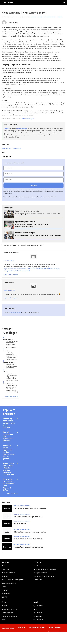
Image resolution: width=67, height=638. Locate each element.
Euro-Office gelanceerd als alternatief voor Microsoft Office (9, 484)
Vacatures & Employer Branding (44, 576)
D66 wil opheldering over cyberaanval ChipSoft (8, 436)
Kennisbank (5, 569)
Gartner (60, 17)
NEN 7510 (5, 597)
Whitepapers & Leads (40, 573)
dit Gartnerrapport (28, 119)
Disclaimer (21, 627)
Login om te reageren (11, 275)
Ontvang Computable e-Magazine (13, 580)
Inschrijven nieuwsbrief (9, 616)
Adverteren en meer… (40, 566)
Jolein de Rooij (13, 22)
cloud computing (21, 129)
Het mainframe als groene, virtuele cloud (28, 547)
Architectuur (6, 148)
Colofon (4, 606)
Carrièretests (6, 566)
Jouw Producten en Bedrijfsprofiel (45, 569)
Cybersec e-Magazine (9, 583)
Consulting (17, 148)
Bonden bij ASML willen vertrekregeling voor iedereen (9, 423)
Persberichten (38, 580)
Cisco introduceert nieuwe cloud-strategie (28, 539)
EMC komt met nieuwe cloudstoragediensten (30, 532)
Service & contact (7, 613)
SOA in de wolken (20, 523)
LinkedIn (39, 613)
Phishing (5, 590)
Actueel (33, 17)
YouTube (39, 616)
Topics (4, 587)
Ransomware (6, 593)
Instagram (39, 619)
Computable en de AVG (9, 609)
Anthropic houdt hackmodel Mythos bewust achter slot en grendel (9, 452)
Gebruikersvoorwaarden (37, 627)
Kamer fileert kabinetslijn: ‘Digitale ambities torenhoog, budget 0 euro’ (9, 468)
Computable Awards (8, 573)
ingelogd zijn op (15, 312)
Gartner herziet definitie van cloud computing (30, 508)
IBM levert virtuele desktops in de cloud (28, 517)
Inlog (3, 619)
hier (41, 196)
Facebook (39, 606)
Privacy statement (55, 627)
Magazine (5, 576)
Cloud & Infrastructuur (46, 17)
